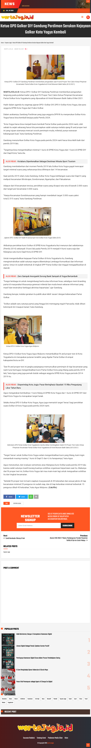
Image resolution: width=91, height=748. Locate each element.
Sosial (70, 699)
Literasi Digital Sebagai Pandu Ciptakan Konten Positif (32, 646)
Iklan (66, 738)
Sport (75, 699)
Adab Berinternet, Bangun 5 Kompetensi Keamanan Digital (34, 634)
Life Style (37, 699)
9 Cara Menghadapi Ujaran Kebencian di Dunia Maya (32, 669)
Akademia (4, 699)
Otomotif (49, 699)
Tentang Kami (41, 738)
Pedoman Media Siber (55, 738)
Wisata (3, 703)
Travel (86, 699)
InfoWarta (22, 699)
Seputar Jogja (17, 503)
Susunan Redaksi (29, 738)
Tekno (80, 699)
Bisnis (10, 699)
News (43, 699)
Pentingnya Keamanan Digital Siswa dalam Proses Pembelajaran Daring (38, 658)
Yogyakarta (10, 703)
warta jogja (50, 743)
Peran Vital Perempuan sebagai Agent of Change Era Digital (34, 681)
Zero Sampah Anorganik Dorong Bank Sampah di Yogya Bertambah (47, 276)
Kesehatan (30, 699)
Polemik (55, 699)
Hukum (16, 699)
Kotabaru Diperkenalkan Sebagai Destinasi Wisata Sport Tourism (46, 161)
